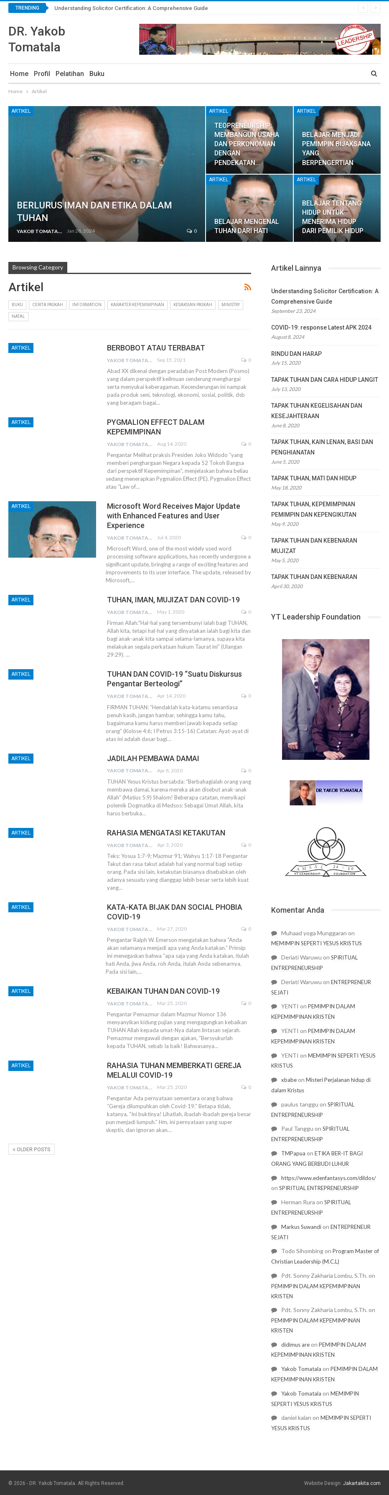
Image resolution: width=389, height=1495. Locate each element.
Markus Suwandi (301, 1226)
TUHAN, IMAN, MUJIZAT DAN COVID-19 (173, 599)
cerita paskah (47, 304)
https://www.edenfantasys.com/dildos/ (328, 1178)
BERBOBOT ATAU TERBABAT (156, 347)
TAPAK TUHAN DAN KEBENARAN (314, 577)
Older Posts (32, 1149)
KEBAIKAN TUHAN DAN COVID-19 (163, 991)
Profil (42, 74)
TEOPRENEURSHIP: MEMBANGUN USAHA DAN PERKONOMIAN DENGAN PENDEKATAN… (246, 144)
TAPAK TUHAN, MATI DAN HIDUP (313, 478)
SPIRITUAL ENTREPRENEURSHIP (319, 1188)
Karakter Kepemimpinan (137, 304)
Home (19, 74)
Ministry (230, 304)
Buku (96, 74)
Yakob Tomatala (301, 1369)
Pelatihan (70, 74)
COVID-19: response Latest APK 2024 (321, 327)
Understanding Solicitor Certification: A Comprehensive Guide (131, 8)
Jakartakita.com (362, 1483)
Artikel (21, 111)
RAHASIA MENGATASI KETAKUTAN (166, 832)
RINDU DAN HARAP (296, 353)
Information (87, 304)
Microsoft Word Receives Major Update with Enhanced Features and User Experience (173, 516)
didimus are (295, 1344)
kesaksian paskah (192, 304)
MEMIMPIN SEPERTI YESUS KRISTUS (316, 943)
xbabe (289, 1079)
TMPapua (293, 1153)
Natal (18, 316)
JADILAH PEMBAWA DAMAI (153, 758)
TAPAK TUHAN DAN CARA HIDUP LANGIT (324, 379)
